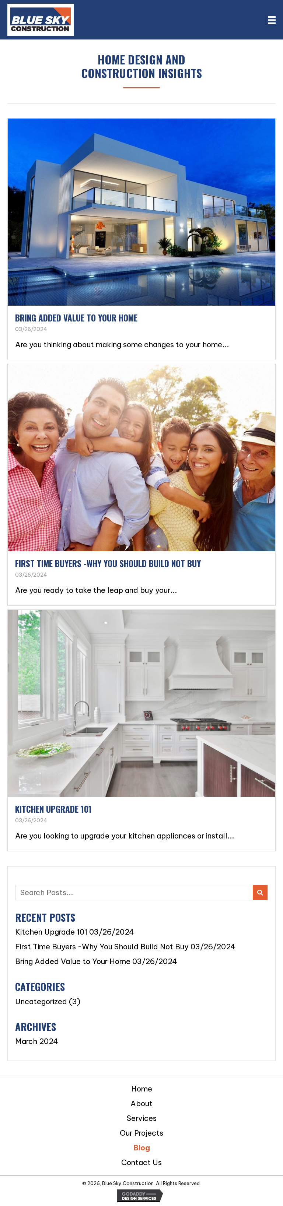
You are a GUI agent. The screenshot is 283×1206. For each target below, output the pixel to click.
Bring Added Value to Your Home (72, 961)
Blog (141, 1147)
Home (141, 1089)
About (141, 1103)
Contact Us (141, 1162)
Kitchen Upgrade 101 (51, 931)
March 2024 (36, 1041)
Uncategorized (41, 1001)
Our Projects (141, 1133)
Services (142, 1118)
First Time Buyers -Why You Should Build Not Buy (102, 946)
